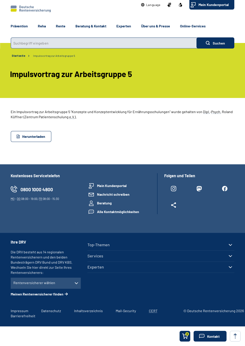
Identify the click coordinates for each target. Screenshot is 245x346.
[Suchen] (215, 43)
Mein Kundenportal (213, 4)
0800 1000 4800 (36, 189)
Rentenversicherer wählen (34, 283)
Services (95, 256)
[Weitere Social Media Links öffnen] (173, 205)
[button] (150, 5)
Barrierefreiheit (23, 316)
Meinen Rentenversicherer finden (37, 294)
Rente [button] (60, 26)
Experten (95, 267)
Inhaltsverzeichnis (88, 311)
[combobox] (103, 43)
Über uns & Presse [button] (155, 26)
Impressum (19, 311)
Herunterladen (33, 136)
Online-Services (193, 26)
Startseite (18, 55)
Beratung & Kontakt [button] (90, 26)
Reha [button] (42, 26)
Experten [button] (123, 26)
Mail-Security (126, 311)
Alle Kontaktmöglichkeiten (118, 212)
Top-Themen (98, 245)
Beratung (104, 203)
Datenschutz (51, 311)
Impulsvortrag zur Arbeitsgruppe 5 (54, 55)
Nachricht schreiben (113, 194)
